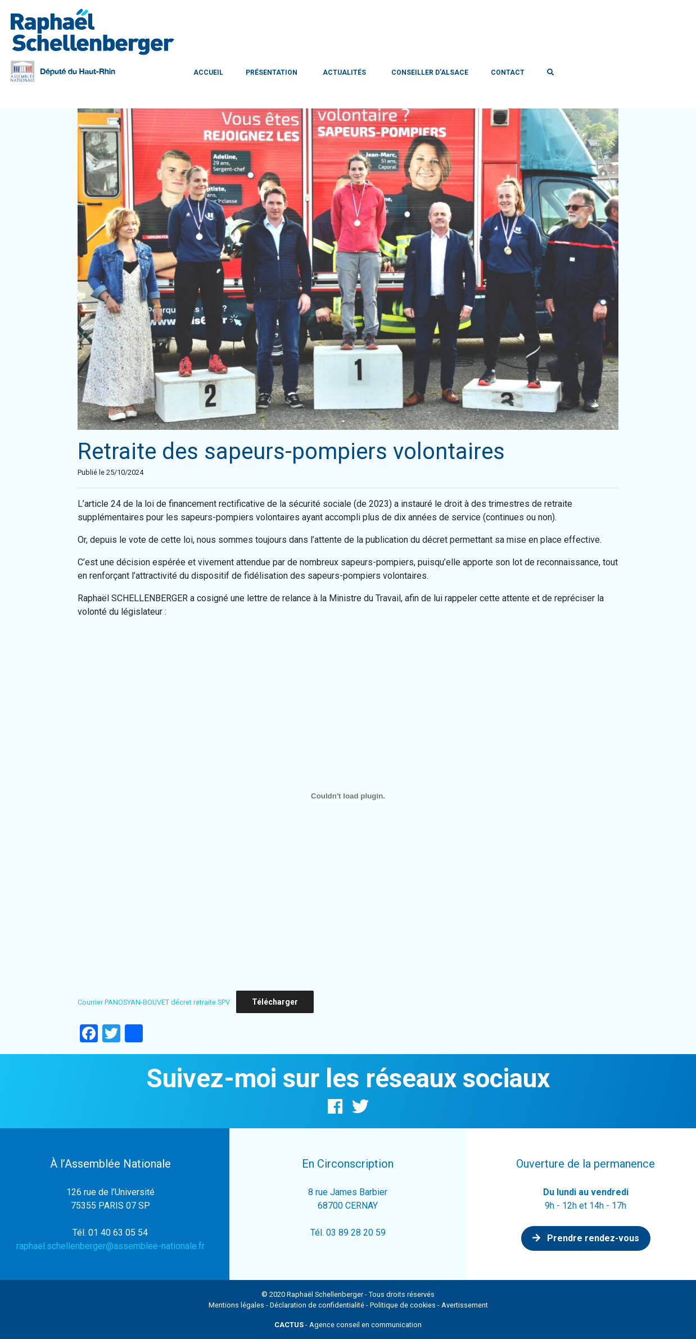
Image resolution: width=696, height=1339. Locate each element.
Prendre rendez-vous (585, 1238)
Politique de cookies (403, 1305)
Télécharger (275, 1001)
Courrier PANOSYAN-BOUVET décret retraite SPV (154, 1002)
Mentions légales (236, 1305)
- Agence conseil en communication (348, 1324)
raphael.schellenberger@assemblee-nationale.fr (110, 1246)
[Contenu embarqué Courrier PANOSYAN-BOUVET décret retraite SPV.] (348, 796)
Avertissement (464, 1305)
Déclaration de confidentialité (317, 1305)
